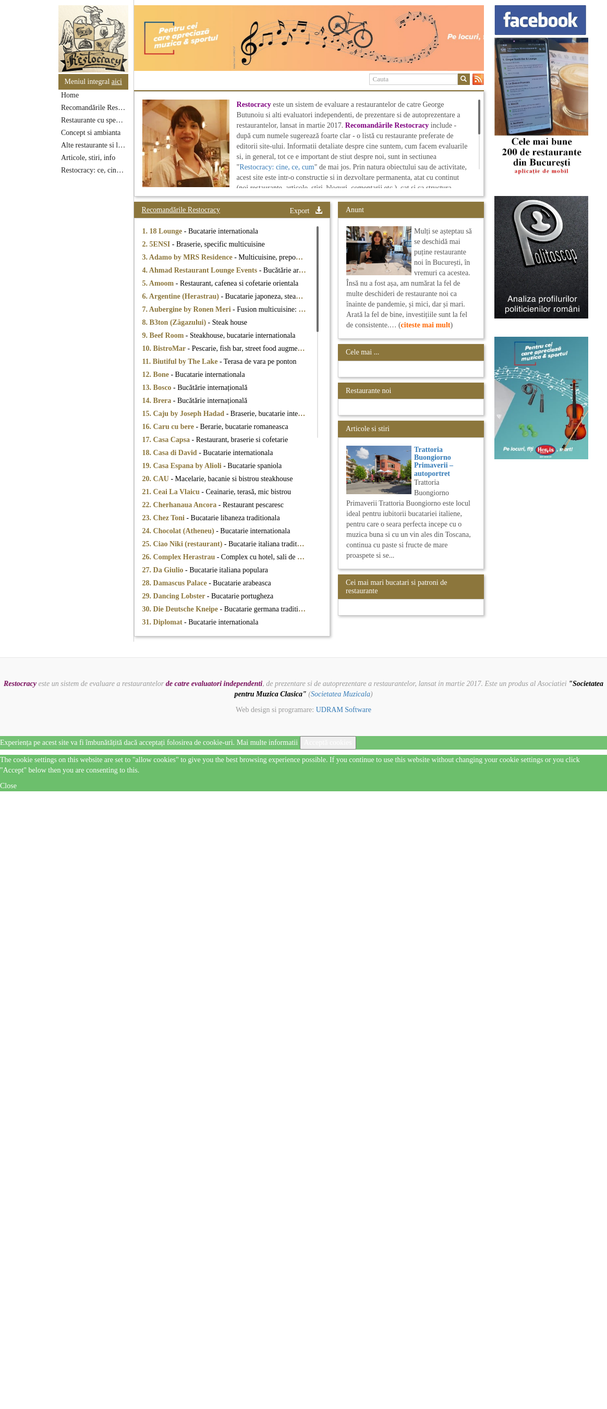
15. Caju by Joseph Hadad (184, 414)
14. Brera (157, 401)
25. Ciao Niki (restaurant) (183, 544)
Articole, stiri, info (88, 158)
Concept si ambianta (90, 133)
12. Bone (156, 374)
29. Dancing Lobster (174, 596)
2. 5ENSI (157, 244)
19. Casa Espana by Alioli (183, 466)
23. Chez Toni (164, 518)
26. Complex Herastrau (179, 557)
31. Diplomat (163, 622)
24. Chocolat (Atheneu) (179, 531)
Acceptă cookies (328, 742)
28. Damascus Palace (175, 583)
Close (8, 786)
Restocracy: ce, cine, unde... (94, 170)
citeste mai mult (426, 325)
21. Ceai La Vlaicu (172, 492)
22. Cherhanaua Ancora (180, 505)
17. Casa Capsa (167, 440)
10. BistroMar (165, 348)
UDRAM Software (343, 710)
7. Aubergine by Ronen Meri (187, 309)
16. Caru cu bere (169, 427)
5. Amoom (159, 283)
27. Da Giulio (163, 570)
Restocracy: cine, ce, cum (276, 167)
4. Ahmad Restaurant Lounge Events (200, 270)
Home (70, 95)
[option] (309, 38)
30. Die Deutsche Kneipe (181, 609)
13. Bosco (158, 387)
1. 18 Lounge (163, 231)
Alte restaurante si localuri (94, 145)
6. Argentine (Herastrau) (181, 296)
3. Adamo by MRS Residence (188, 257)
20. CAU (156, 479)
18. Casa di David (170, 453)
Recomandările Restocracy (94, 108)
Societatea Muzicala (340, 694)
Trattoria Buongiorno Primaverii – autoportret (433, 461)
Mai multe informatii (267, 742)
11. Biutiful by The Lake (181, 361)
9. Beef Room (164, 335)
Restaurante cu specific (94, 120)
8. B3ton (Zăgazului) (175, 322)
